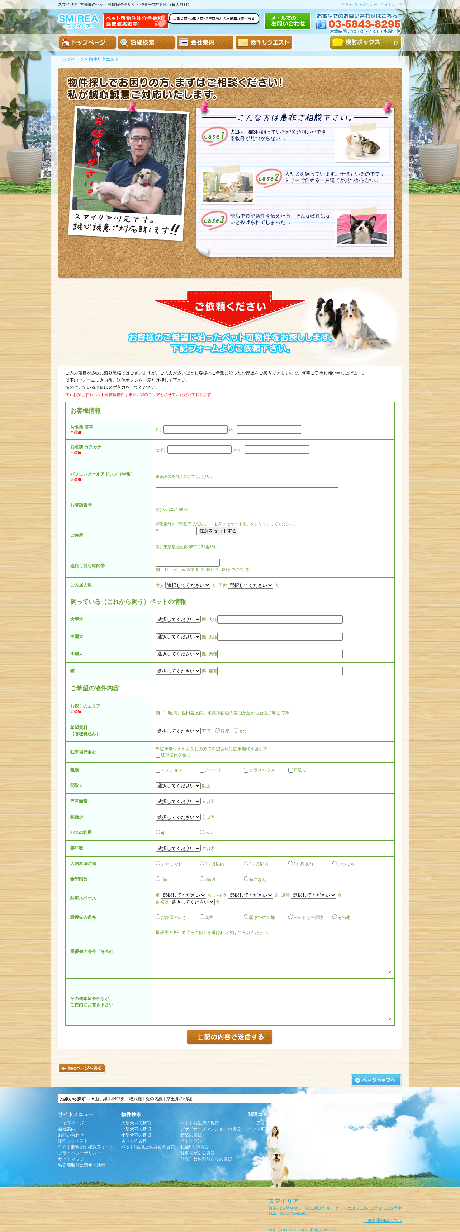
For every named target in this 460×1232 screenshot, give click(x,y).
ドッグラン (191, 1140)
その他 (341, 917)
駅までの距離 (259, 917)
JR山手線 (98, 1098)
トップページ (71, 59)
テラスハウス (259, 770)
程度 (222, 731)
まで (240, 731)
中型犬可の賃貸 (136, 1128)
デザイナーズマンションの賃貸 (210, 1128)
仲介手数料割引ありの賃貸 (206, 1159)
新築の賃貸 (191, 1135)
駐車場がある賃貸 (197, 1153)
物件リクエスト (73, 1140)
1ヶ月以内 (212, 864)
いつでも (343, 864)
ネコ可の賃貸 (134, 1140)
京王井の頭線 (179, 1098)
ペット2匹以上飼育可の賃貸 (148, 1146)
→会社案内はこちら (383, 1220)
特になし (255, 879)
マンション (169, 770)
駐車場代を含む (173, 754)
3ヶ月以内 (300, 864)
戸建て (297, 770)
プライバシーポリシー (359, 4)
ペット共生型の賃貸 (199, 1122)
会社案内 (66, 1128)
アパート (211, 770)
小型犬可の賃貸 (136, 1135)
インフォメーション (267, 1122)
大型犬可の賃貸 (136, 1122)
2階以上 (210, 879)
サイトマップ (391, 4)
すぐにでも (169, 864)
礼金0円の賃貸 (194, 1146)
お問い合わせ (71, 1135)
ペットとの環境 (305, 917)
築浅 (206, 917)
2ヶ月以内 (256, 864)
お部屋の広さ (171, 917)
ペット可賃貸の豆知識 (269, 1128)
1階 (161, 879)
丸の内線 (154, 1098)
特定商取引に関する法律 (81, 1165)
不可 (206, 832)
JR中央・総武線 (126, 1098)
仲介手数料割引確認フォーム (86, 1146)
